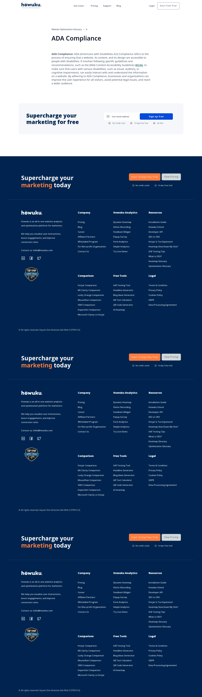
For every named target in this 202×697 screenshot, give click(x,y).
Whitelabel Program (88, 241)
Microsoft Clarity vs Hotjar (91, 314)
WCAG (139, 65)
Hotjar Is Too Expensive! (161, 241)
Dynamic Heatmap (122, 222)
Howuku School (156, 227)
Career (81, 231)
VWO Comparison (86, 304)
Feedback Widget (122, 231)
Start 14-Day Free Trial (145, 177)
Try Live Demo (120, 251)
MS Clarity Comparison (89, 290)
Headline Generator (123, 290)
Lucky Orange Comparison (91, 295)
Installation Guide (157, 222)
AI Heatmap (119, 309)
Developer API (156, 231)
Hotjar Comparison (87, 285)
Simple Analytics (121, 246)
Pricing (94, 5)
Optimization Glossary (160, 266)
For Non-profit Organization (92, 246)
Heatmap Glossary (158, 261)
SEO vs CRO (154, 236)
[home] (32, 6)
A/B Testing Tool (121, 285)
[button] (79, 6)
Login (152, 5)
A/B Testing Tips (157, 251)
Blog (118, 5)
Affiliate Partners (86, 236)
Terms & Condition (158, 285)
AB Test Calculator (122, 300)
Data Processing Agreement (163, 304)
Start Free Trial (168, 5)
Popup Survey (120, 236)
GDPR (151, 300)
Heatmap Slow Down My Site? (163, 246)
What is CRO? (155, 256)
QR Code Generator (123, 304)
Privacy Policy (155, 290)
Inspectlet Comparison (89, 309)
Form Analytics (120, 241)
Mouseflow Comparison (89, 300)
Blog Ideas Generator (124, 295)
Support (107, 5)
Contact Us (83, 251)
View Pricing (171, 176)
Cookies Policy (156, 295)
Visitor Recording (122, 227)
